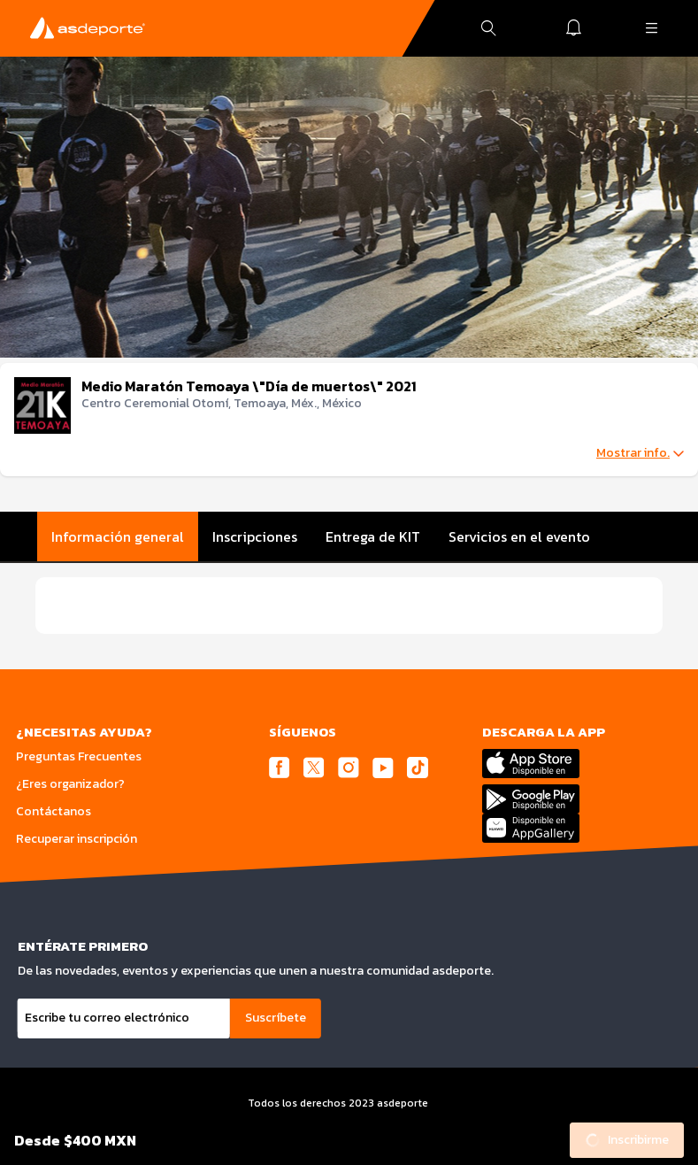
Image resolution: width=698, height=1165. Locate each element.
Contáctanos (53, 811)
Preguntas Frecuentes (79, 756)
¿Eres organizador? (70, 784)
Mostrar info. (640, 453)
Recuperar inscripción (76, 838)
